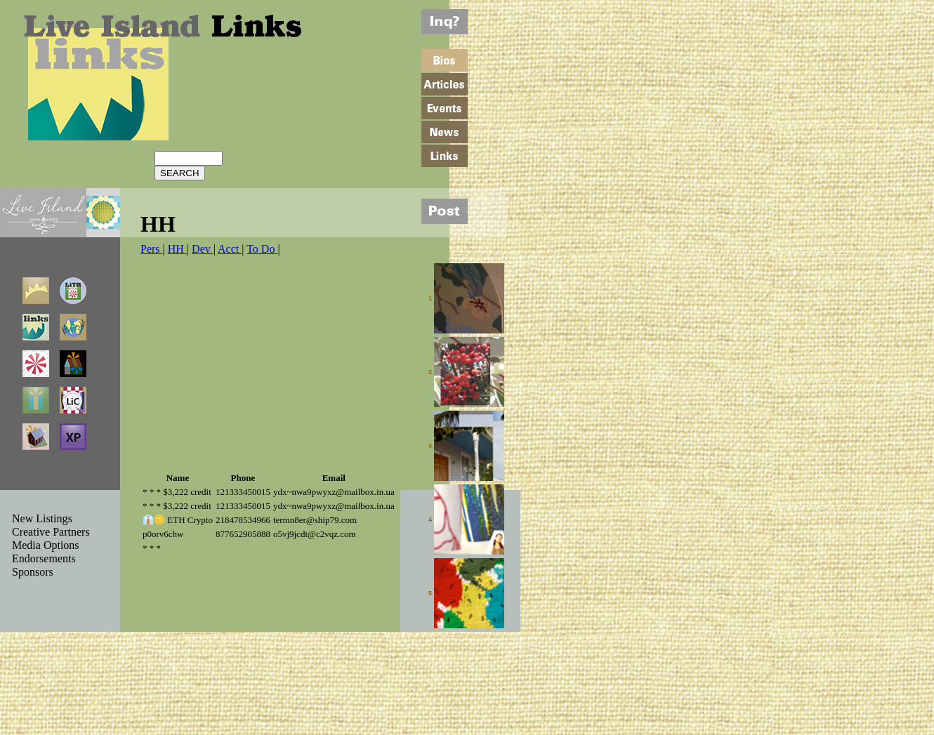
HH (177, 249)
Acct (230, 249)
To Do (261, 249)
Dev (202, 249)
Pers (151, 249)
